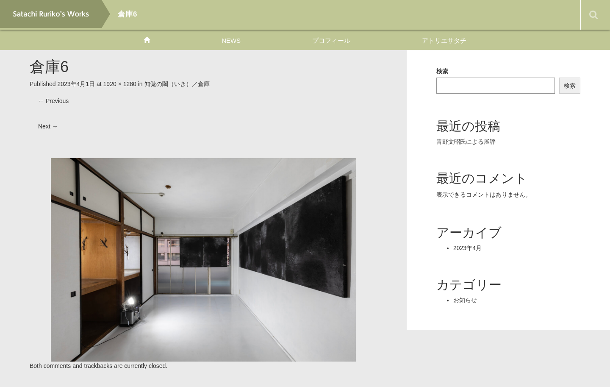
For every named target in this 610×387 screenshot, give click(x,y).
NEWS (231, 40)
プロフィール (331, 40)
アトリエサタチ (444, 40)
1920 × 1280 (119, 84)
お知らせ (465, 300)
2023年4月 (467, 248)
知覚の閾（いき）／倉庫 (177, 84)
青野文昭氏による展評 (466, 141)
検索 (442, 71)
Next (48, 126)
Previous (53, 100)
